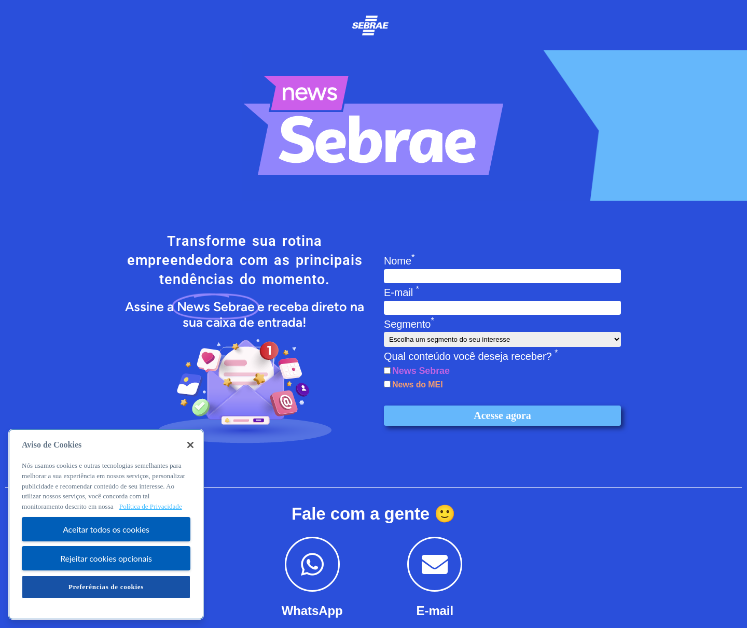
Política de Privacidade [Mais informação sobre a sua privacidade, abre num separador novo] (150, 506)
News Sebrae (421, 371)
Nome (399, 261)
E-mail (401, 292)
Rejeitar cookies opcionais (106, 558)
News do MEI (417, 384)
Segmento (409, 324)
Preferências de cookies (106, 587)
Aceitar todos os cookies (106, 529)
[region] (106, 524)
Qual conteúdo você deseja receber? (471, 356)
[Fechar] (190, 445)
